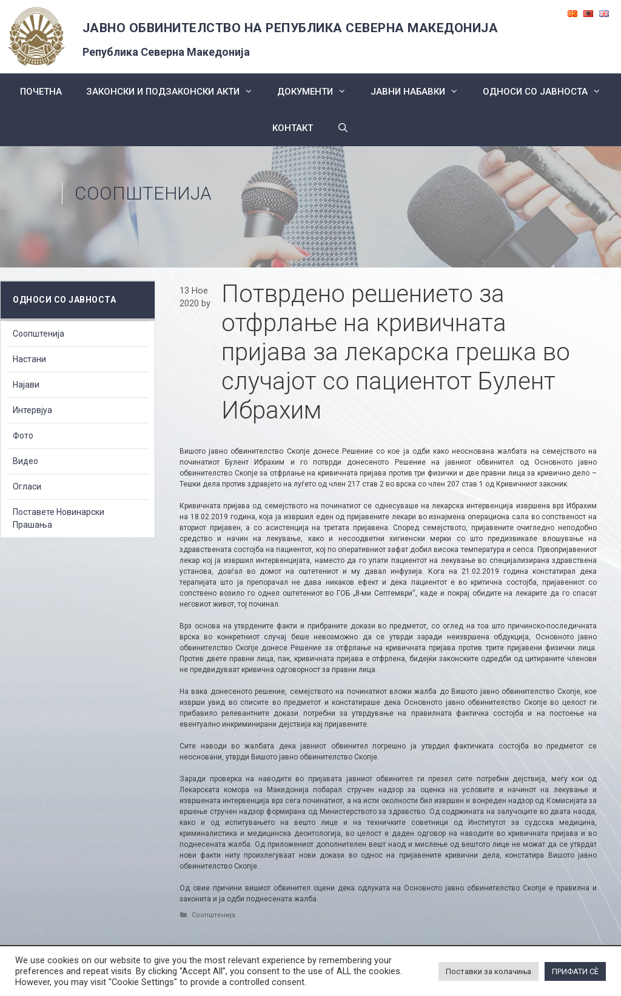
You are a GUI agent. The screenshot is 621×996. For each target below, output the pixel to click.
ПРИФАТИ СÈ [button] (575, 971)
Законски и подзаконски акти (175, 91)
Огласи (27, 486)
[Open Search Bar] (343, 128)
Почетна (41, 91)
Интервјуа (32, 410)
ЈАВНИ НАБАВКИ (421, 91)
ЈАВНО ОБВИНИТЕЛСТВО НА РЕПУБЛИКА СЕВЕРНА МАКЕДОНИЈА (290, 28)
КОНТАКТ (292, 128)
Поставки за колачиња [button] (488, 971)
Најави (26, 384)
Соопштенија (143, 193)
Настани (29, 359)
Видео (25, 461)
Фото (23, 435)
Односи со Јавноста (548, 91)
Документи (317, 91)
